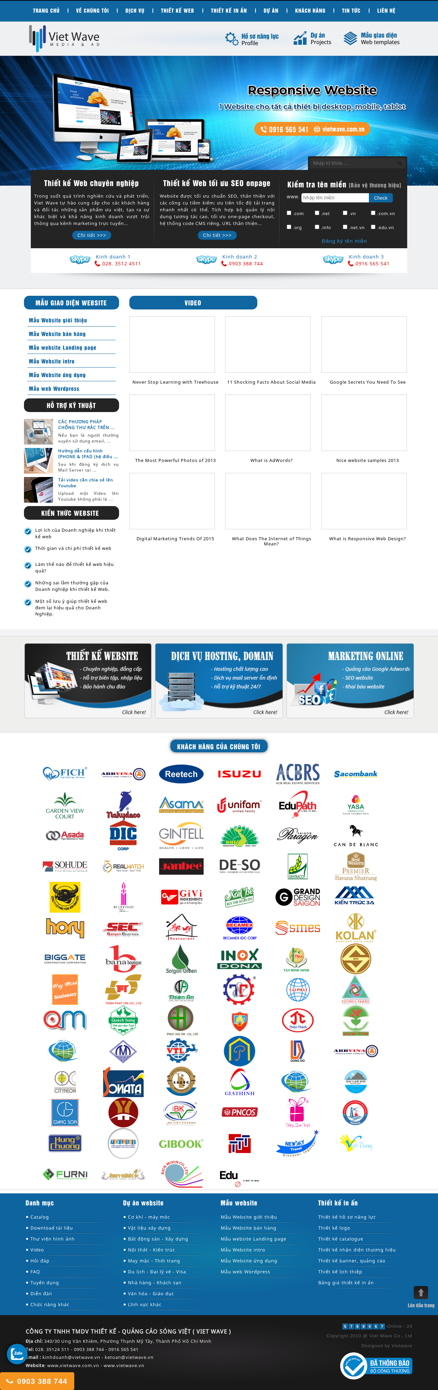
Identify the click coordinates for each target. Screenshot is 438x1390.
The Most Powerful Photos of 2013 (175, 460)
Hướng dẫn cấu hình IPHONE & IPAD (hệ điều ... (88, 454)
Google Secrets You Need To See (368, 382)
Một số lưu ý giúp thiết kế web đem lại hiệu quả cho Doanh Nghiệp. (71, 607)
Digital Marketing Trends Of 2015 (175, 538)
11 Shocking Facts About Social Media (271, 382)
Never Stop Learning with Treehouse (175, 382)
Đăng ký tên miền (344, 241)
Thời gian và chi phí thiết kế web (73, 548)
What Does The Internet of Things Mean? (271, 540)
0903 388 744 (36, 1381)
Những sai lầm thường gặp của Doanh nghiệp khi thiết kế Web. (72, 586)
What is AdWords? (271, 460)
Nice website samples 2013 (367, 460)
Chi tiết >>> (91, 235)
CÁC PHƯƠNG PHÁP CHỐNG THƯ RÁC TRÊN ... (86, 425)
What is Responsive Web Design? (367, 538)
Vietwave (401, 1345)
